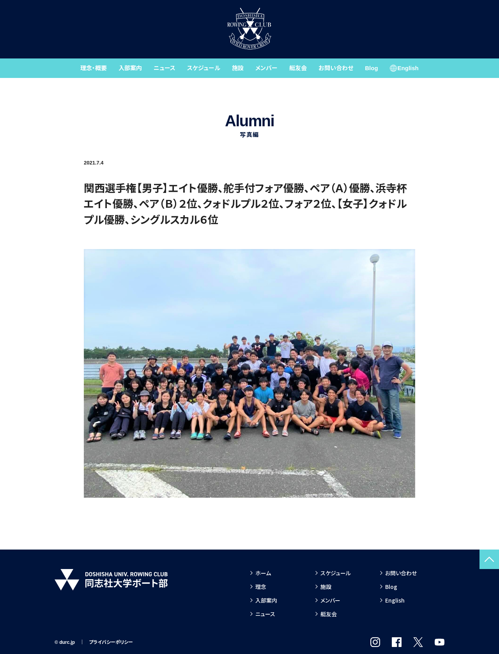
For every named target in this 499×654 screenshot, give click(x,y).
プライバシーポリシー (111, 642)
